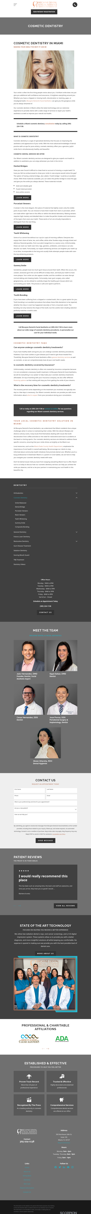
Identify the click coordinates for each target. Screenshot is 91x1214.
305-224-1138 (27, 1141)
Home (27, 1168)
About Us (27, 1172)
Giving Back (27, 1176)
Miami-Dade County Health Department (48, 446)
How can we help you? (20, 814)
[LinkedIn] (64, 1167)
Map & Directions (64, 1143)
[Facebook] (56, 1167)
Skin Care (27, 1184)
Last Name (50, 789)
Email (48, 796)
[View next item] (19, 905)
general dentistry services (61, 357)
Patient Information (27, 1188)
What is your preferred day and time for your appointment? (31, 802)
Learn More (22, 198)
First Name (17, 789)
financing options (20, 380)
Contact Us (27, 1192)
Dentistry (27, 1180)
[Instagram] (72, 1167)
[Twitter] (60, 1167)
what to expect (32, 395)
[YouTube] (68, 1167)
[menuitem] (44, 493)
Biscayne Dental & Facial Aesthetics (39, 101)
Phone (16, 796)
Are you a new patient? (21, 808)
